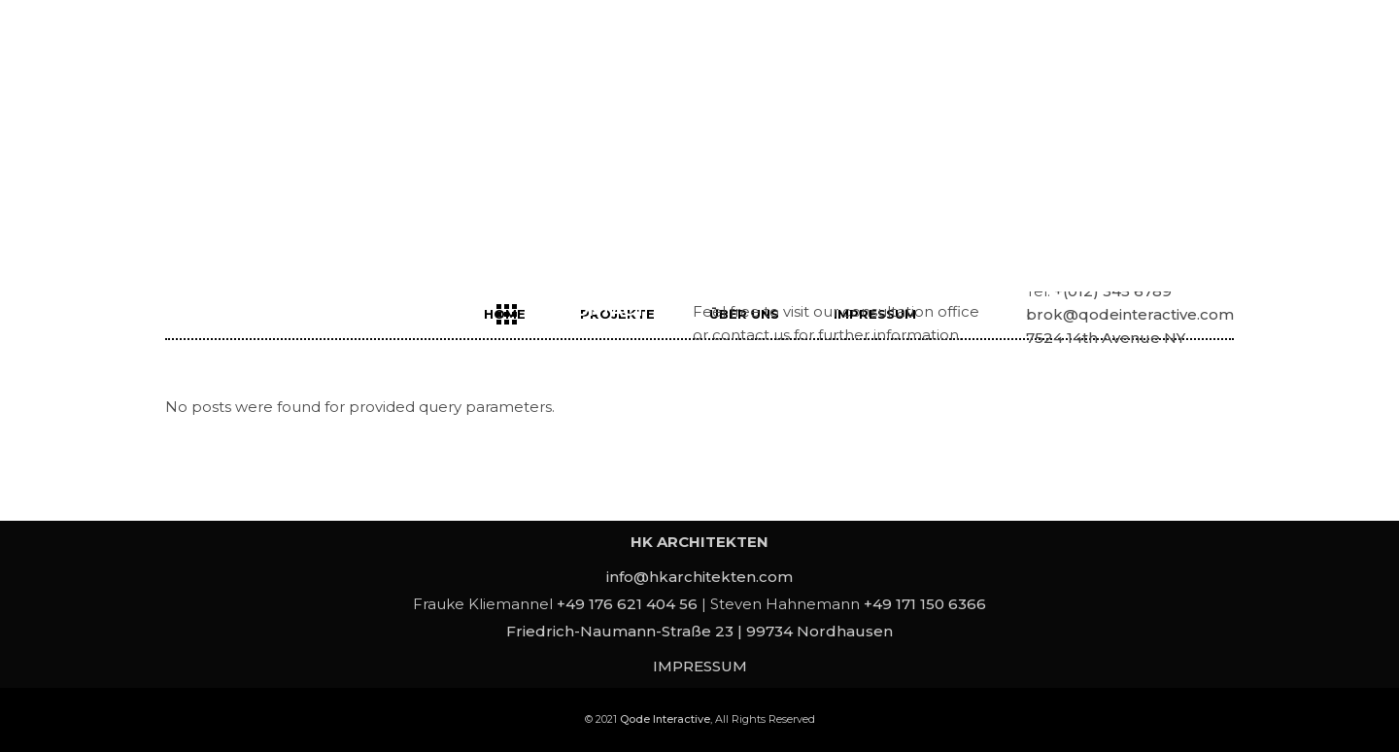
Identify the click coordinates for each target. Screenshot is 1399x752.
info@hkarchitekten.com (699, 576)
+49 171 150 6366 (925, 604)
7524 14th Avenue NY (1105, 337)
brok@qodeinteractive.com (1130, 314)
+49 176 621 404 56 (627, 604)
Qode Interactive (665, 719)
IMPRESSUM (700, 666)
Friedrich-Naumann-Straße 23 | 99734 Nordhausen (699, 631)
